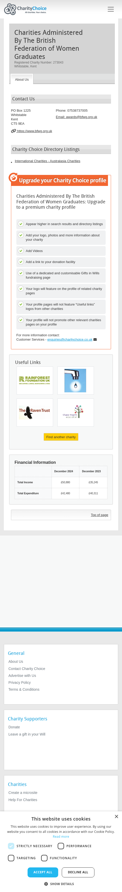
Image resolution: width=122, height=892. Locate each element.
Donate (14, 727)
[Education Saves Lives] (75, 412)
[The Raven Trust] (35, 412)
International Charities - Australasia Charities (47, 161)
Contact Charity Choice (26, 669)
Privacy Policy (19, 682)
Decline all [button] (78, 872)
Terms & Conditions (23, 689)
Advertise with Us (22, 676)
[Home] (27, 9)
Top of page (99, 515)
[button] (61, 883)
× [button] (116, 817)
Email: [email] (76, 117)
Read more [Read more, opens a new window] (61, 836)
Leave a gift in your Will (26, 734)
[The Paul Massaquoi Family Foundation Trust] (75, 380)
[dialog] (61, 851)
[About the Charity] (21, 79)
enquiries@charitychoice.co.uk (69, 339)
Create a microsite (23, 793)
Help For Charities (22, 800)
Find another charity (61, 437)
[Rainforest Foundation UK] (35, 380)
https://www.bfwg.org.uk (31, 131)
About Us (15, 661)
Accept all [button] (42, 872)
